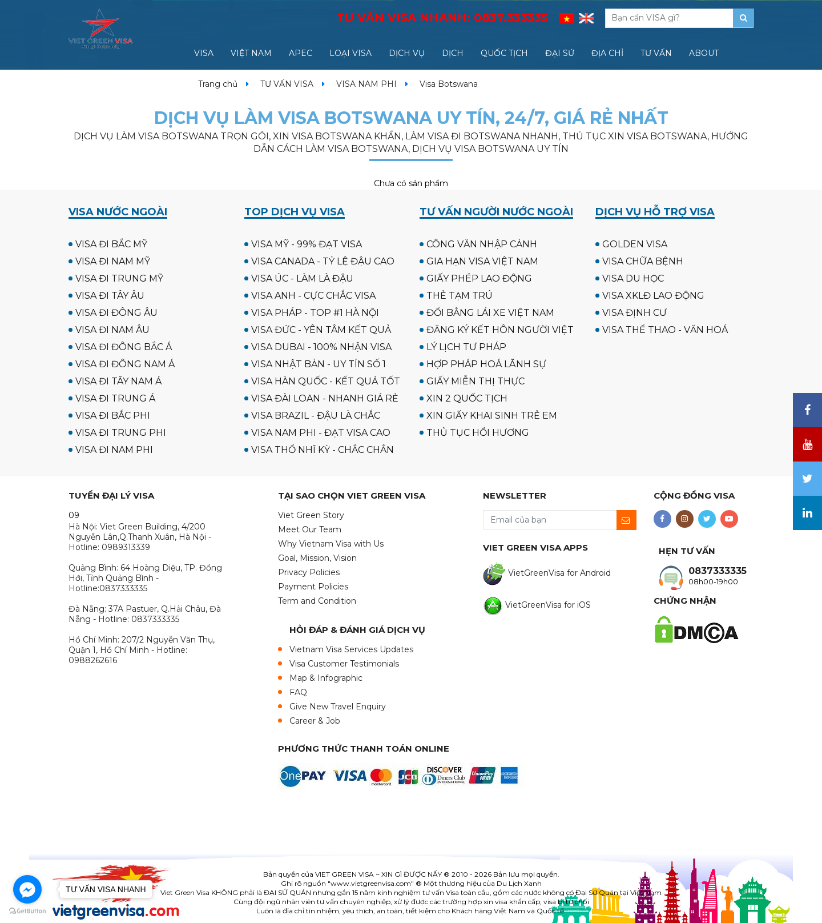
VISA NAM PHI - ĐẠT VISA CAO (320, 432)
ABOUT (704, 53)
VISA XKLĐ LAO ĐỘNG (653, 295)
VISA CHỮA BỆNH (642, 261)
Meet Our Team (309, 529)
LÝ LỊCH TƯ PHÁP (466, 347)
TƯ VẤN (656, 53)
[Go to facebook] (27, 889)
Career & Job (314, 721)
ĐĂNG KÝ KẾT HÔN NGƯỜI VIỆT (500, 329)
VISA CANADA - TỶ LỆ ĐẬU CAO (322, 261)
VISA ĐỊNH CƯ (634, 312)
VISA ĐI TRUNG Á (115, 398)
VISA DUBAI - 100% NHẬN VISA (321, 347)
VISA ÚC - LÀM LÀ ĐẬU (302, 278)
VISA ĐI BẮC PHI (112, 415)
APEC (300, 53)
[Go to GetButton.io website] (27, 911)
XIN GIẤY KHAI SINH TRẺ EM (491, 415)
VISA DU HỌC (633, 278)
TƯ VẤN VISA (286, 84)
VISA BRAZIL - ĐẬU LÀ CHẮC (315, 415)
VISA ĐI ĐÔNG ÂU (116, 312)
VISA (203, 53)
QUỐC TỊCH (504, 53)
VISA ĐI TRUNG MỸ (119, 278)
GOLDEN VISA (634, 244)
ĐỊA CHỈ (607, 53)
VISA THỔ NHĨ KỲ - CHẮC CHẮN (322, 449)
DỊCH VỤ (407, 53)
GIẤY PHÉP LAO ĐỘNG (479, 278)
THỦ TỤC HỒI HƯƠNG (477, 432)
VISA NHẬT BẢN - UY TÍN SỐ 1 (318, 364)
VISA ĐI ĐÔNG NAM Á (125, 364)
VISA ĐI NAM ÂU (112, 329)
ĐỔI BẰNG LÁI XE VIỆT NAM (490, 312)
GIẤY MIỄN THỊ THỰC (475, 381)
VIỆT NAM (251, 53)
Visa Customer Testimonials (344, 664)
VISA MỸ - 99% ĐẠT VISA (306, 244)
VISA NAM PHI (366, 84)
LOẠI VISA (350, 53)
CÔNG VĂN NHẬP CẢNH (481, 244)
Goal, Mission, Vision (317, 558)
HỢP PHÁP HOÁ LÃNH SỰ (486, 364)
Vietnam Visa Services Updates (351, 649)
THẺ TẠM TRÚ (459, 295)
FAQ (298, 692)
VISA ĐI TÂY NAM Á (118, 381)
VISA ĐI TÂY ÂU (109, 295)
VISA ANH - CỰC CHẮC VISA (313, 295)
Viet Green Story (311, 515)
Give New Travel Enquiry (337, 706)
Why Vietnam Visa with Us (331, 544)
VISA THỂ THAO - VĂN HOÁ (665, 329)
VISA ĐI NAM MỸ (112, 261)
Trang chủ (217, 84)
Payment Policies (313, 586)
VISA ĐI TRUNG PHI (120, 432)
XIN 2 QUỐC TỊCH (466, 398)
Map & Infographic (325, 678)
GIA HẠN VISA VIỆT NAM (482, 261)
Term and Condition (317, 601)
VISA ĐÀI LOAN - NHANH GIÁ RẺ (324, 398)
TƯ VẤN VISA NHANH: (442, 18)
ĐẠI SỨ (559, 53)
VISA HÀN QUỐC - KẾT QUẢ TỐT (325, 381)
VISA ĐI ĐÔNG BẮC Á (123, 347)
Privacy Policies (309, 572)
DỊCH (453, 53)
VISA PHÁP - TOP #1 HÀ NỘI (315, 312)
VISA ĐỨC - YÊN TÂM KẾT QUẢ (321, 329)
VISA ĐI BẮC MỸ (111, 244)
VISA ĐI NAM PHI (114, 449)
